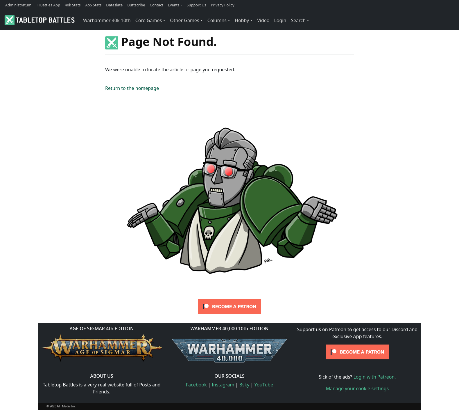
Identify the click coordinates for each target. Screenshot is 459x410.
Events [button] (174, 5)
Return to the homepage (132, 88)
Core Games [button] (148, 20)
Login (280, 20)
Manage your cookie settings (357, 388)
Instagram (223, 384)
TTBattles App (48, 5)
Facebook (196, 384)
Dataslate (114, 5)
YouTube (263, 384)
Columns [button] (217, 20)
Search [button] (298, 20)
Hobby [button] (242, 20)
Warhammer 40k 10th (107, 20)
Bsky (244, 384)
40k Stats (72, 5)
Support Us (196, 5)
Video (263, 20)
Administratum (18, 5)
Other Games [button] (184, 20)
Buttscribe (136, 5)
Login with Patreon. (374, 377)
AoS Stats (93, 5)
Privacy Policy (222, 5)
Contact (156, 5)
